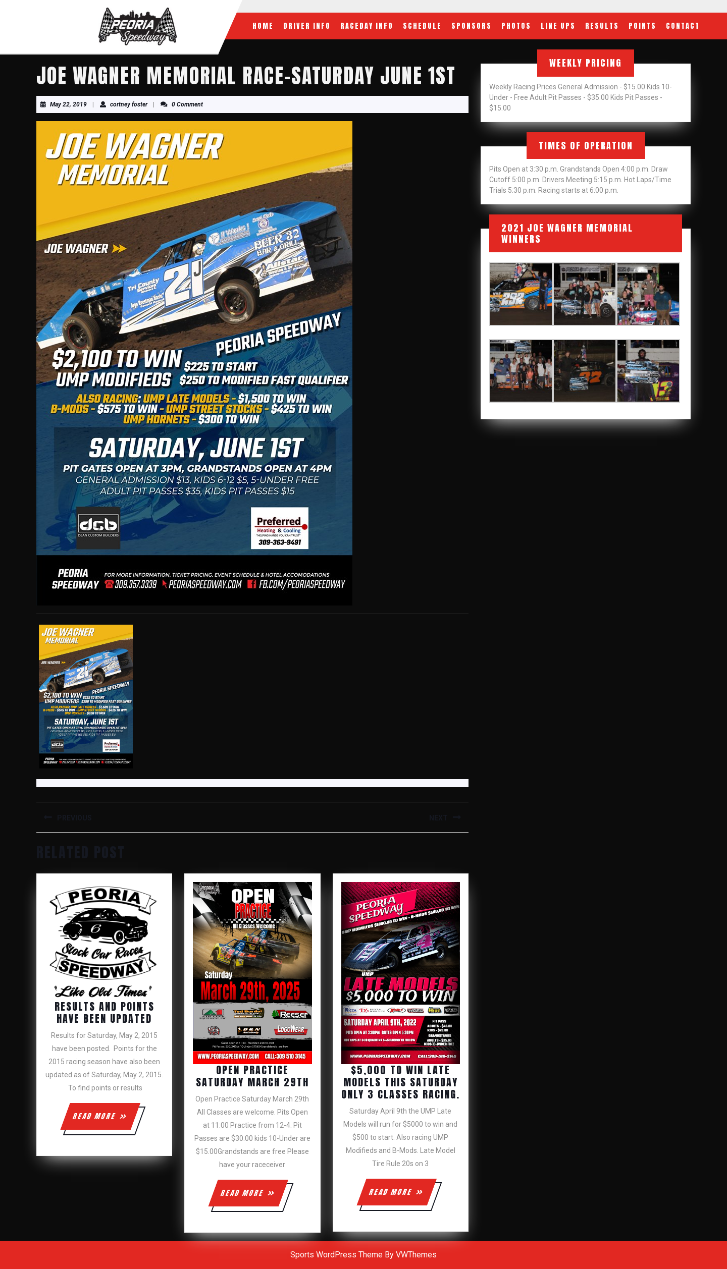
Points (642, 26)
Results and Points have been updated (104, 1012)
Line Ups (558, 26)
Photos (516, 26)
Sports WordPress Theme (336, 1254)
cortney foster (128, 104)
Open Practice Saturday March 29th (252, 1076)
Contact (683, 26)
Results (602, 26)
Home (263, 26)
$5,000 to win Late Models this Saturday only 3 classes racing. (400, 1082)
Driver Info (307, 26)
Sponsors (471, 26)
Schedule (422, 26)
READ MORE (106, 1120)
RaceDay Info (366, 26)
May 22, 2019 (68, 104)
